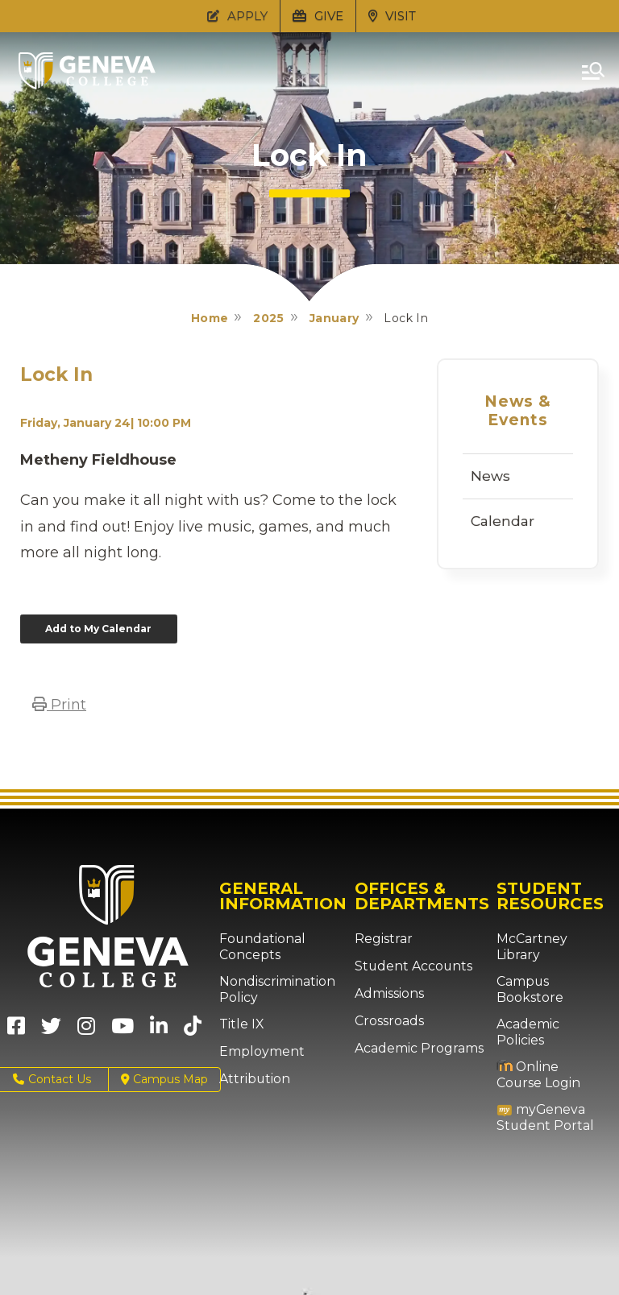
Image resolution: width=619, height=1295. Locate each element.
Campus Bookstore (525, 972)
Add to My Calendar (93, 627)
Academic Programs (412, 1046)
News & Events (518, 410)
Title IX (238, 1022)
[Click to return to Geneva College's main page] (87, 84)
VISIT (392, 15)
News (490, 476)
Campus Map (164, 1077)
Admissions (386, 991)
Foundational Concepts (256, 944)
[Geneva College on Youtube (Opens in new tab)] (122, 1029)
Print (59, 702)
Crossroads (385, 1019)
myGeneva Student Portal (538, 1084)
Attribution (249, 1077)
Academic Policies (547, 1006)
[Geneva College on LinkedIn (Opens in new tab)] (159, 1029)
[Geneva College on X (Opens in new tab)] (51, 1029)
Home (210, 318)
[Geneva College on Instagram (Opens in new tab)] (86, 1029)
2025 (269, 318)
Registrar (380, 936)
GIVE (318, 15)
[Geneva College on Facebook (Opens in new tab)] (16, 1029)
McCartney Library (547, 936)
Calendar (502, 521)
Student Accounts (406, 964)
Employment (256, 1049)
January (334, 318)
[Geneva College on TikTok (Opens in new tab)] (196, 1029)
